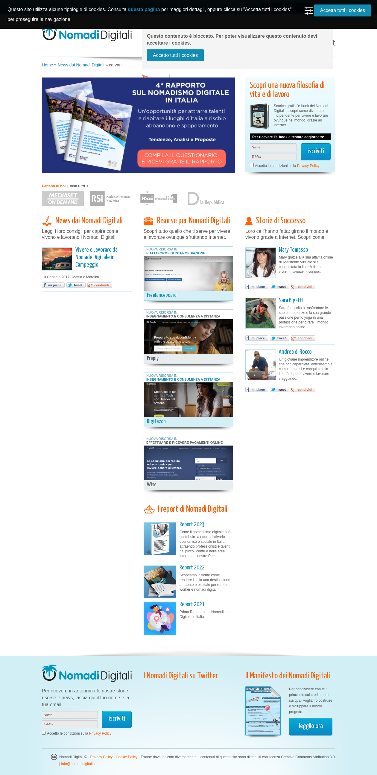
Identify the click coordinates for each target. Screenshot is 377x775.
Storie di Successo (280, 221)
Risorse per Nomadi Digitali (193, 221)
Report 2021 (192, 604)
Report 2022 (192, 568)
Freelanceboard (162, 295)
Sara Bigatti (291, 300)
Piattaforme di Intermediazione (175, 253)
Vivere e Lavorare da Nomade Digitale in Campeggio (96, 257)
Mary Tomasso (293, 250)
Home (47, 65)
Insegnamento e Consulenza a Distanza (183, 316)
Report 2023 (192, 525)
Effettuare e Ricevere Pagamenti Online (184, 442)
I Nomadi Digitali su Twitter (181, 676)
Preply (153, 358)
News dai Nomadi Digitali (81, 65)
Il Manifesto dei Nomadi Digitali (287, 676)
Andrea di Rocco (295, 352)
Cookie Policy (127, 757)
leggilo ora (311, 726)
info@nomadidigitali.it (78, 764)
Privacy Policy (308, 166)
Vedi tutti (77, 186)
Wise (151, 484)
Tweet (146, 76)
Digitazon (156, 421)
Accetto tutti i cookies (175, 55)
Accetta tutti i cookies (342, 10)
